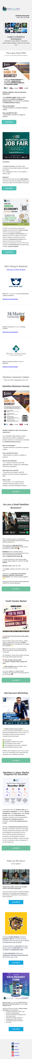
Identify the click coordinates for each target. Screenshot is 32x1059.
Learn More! (9, 122)
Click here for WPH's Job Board (16, 269)
